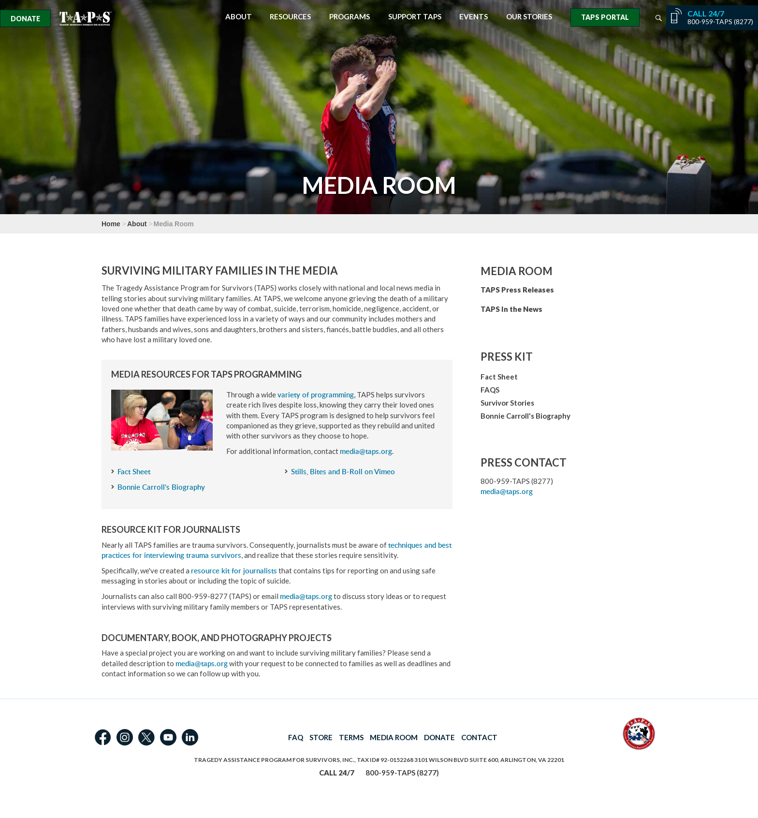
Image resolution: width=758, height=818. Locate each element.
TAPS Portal (605, 17)
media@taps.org (366, 451)
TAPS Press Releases (517, 289)
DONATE (439, 737)
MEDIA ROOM (394, 737)
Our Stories (529, 16)
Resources (290, 16)
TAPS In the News (511, 309)
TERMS (351, 737)
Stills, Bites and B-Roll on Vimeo (343, 472)
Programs (349, 16)
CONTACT (479, 737)
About (238, 16)
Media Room (517, 271)
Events (473, 16)
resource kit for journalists (234, 571)
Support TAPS (414, 16)
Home (111, 224)
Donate (25, 19)
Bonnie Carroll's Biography (161, 487)
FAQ (295, 737)
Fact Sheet (133, 472)
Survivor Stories (507, 402)
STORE (321, 737)
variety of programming (315, 395)
